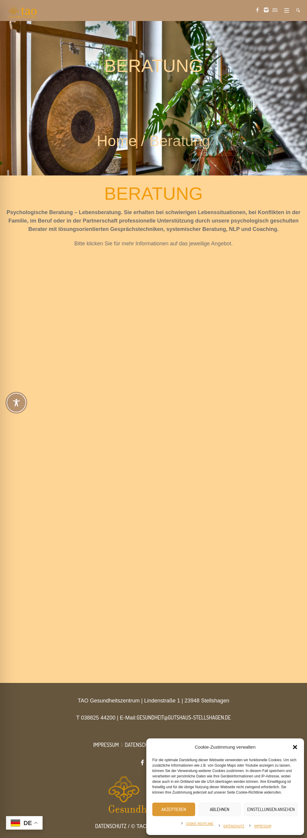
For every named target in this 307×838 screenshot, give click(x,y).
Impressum (262, 826)
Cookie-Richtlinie (199, 824)
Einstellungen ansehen (271, 809)
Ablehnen (219, 809)
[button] (295, 747)
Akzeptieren (173, 809)
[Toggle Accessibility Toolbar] (16, 402)
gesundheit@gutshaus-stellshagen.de (184, 717)
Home (117, 141)
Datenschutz (233, 826)
